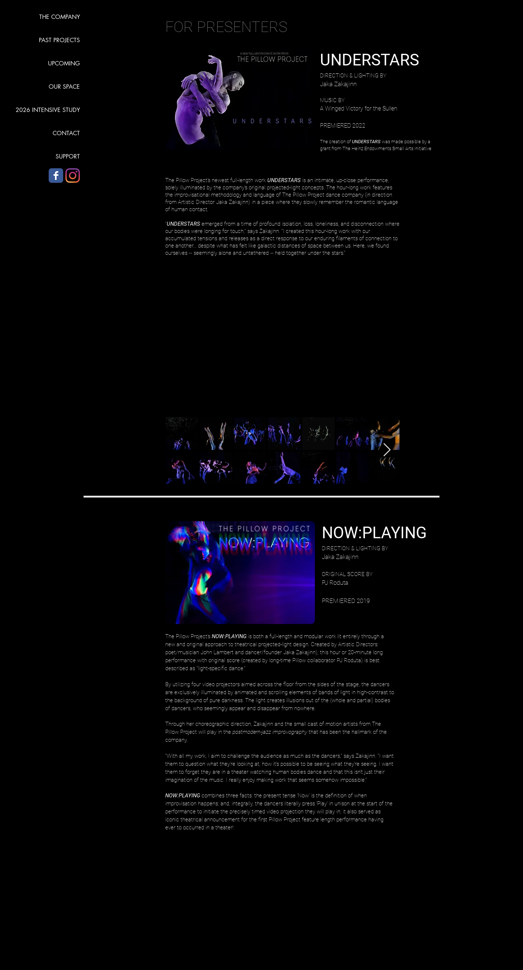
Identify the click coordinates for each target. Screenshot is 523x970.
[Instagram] (72, 175)
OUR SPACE (64, 86)
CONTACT (66, 133)
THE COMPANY (59, 17)
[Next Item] (387, 450)
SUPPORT (68, 156)
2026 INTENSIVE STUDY (48, 110)
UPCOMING (64, 63)
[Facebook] (56, 175)
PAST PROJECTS (59, 40)
